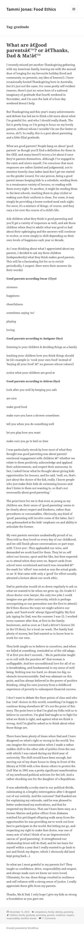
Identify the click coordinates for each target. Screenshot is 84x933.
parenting (68, 911)
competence (41, 911)
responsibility (13, 918)
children (14, 915)
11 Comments (49, 918)
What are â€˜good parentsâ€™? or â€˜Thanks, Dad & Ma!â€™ (37, 50)
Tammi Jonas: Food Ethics (31, 9)
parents (51, 915)
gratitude (30, 915)
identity (59, 911)
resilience (60, 915)
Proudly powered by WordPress (22, 928)
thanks (33, 918)
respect (70, 915)
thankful (25, 918)
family (51, 911)
